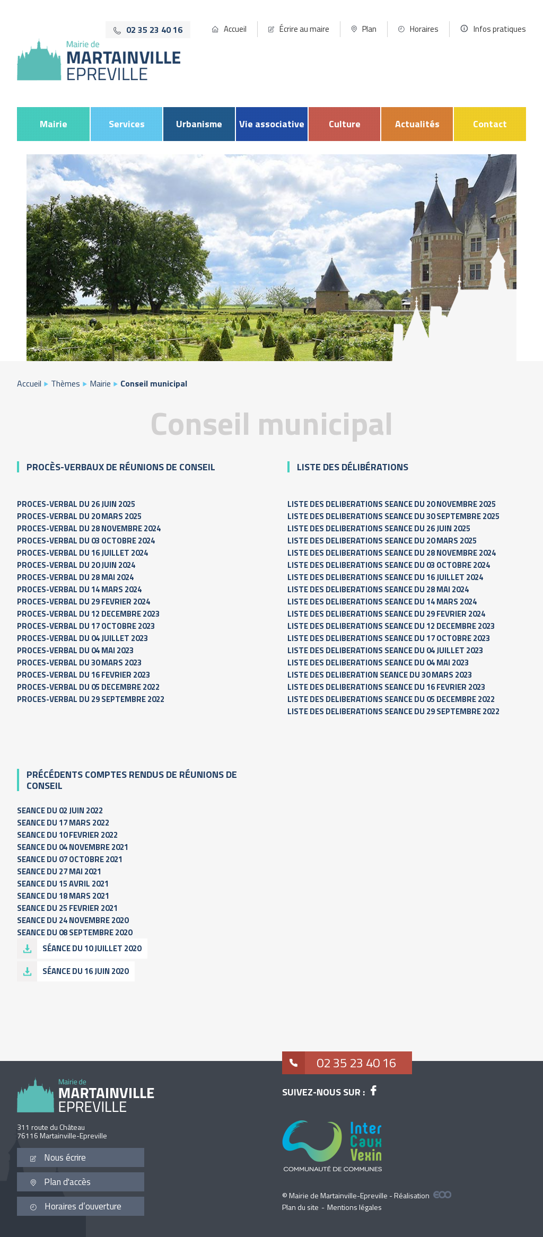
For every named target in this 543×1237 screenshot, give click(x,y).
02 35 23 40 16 (339, 1062)
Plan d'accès (60, 1182)
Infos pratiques (500, 29)
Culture (345, 124)
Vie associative (271, 124)
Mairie (53, 124)
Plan (369, 29)
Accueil (235, 29)
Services (127, 124)
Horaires (424, 29)
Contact (490, 124)
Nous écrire (58, 1157)
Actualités (417, 124)
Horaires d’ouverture (75, 1206)
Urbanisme (199, 124)
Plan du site (300, 1207)
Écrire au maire (304, 29)
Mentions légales (354, 1207)
